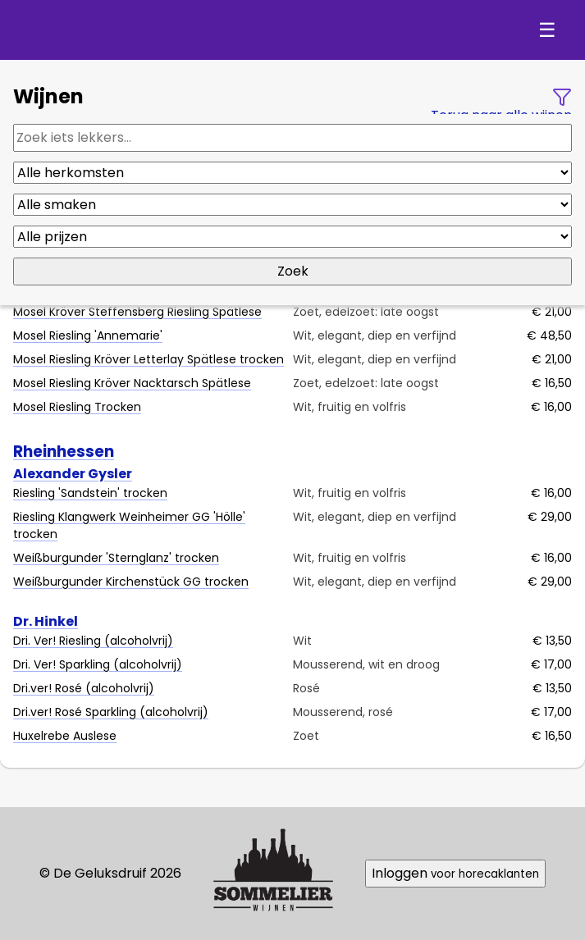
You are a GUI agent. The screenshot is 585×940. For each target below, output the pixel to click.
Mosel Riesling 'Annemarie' (87, 335)
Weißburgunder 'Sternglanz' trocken (116, 558)
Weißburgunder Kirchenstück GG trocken (131, 581)
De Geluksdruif (116, 29)
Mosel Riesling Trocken (77, 407)
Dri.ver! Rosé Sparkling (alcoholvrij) (110, 712)
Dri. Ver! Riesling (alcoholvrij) (93, 640)
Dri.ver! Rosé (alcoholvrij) (83, 688)
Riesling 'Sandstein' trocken (90, 493)
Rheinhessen (63, 451)
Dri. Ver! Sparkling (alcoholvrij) (97, 664)
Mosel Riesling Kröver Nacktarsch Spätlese (132, 383)
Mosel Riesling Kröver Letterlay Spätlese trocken (148, 359)
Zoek (292, 271)
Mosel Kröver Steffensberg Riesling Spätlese (137, 311)
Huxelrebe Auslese (65, 736)
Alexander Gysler (72, 473)
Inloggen (455, 873)
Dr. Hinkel (45, 621)
